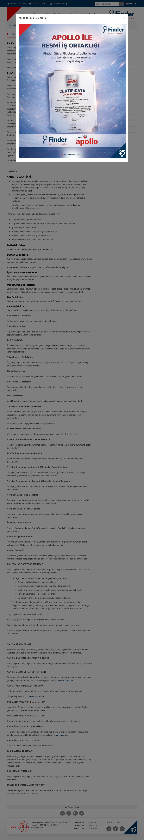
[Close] (125, 18)
